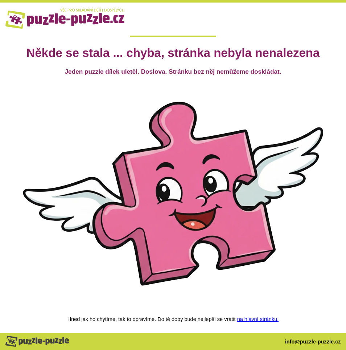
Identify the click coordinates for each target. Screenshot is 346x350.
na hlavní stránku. (258, 319)
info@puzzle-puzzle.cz (313, 342)
